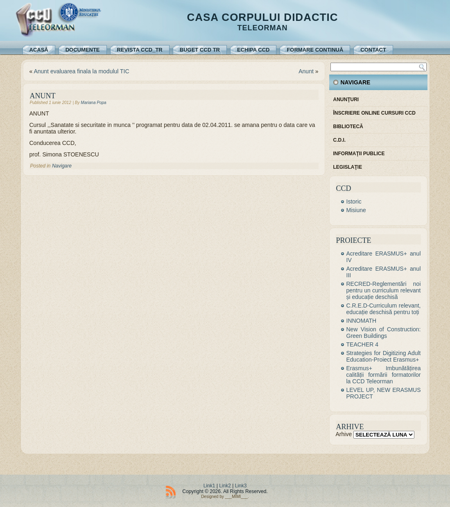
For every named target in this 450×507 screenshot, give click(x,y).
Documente (83, 50)
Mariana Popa (93, 102)
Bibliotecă (348, 126)
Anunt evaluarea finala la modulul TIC (81, 71)
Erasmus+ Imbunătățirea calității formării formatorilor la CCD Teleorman (383, 375)
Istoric (354, 201)
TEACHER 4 (362, 344)
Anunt (306, 71)
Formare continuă (315, 50)
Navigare (62, 166)
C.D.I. (339, 140)
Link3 (241, 486)
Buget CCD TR (200, 50)
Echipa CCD (253, 50)
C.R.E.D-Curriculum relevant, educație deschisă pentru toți (383, 308)
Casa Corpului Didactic (262, 17)
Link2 (225, 486)
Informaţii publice (359, 153)
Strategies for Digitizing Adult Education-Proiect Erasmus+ (383, 356)
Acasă (38, 50)
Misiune (356, 210)
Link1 (209, 486)
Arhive (344, 434)
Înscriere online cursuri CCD (374, 113)
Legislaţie (347, 167)
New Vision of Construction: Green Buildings (383, 332)
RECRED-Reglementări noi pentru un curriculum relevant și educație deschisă (383, 290)
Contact (373, 50)
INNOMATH (361, 320)
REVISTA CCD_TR (140, 50)
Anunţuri (346, 99)
